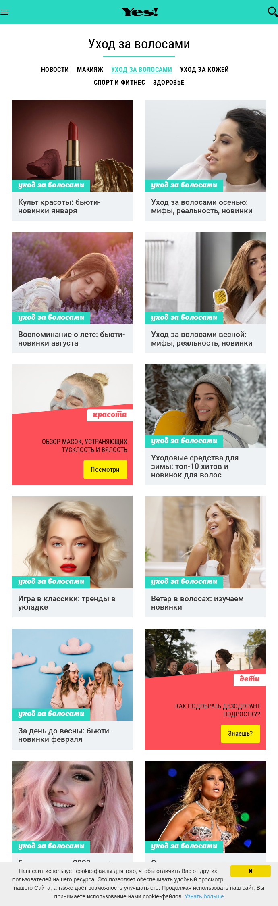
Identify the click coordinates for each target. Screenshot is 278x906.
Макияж (90, 70)
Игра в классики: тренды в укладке (67, 607)
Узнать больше (204, 896)
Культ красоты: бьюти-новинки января (59, 208)
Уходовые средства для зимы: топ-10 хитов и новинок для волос (195, 470)
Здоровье (168, 83)
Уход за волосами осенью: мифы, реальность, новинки (202, 208)
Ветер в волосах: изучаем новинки (197, 607)
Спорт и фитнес (119, 83)
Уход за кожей (204, 70)
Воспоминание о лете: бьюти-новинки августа (71, 341)
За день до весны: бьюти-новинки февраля (65, 740)
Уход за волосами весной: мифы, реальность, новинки (202, 341)
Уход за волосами (141, 70)
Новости (55, 70)
